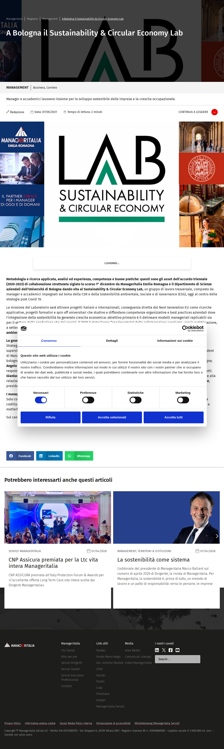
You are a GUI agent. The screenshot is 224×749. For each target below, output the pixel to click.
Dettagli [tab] (112, 340)
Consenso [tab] (49, 340)
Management (50, 18)
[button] (20, 456)
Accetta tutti (173, 417)
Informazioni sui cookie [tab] (175, 340)
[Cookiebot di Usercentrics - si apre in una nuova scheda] (185, 328)
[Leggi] (57, 550)
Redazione (17, 112)
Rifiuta (51, 417)
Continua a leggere (193, 112)
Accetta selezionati (112, 417)
